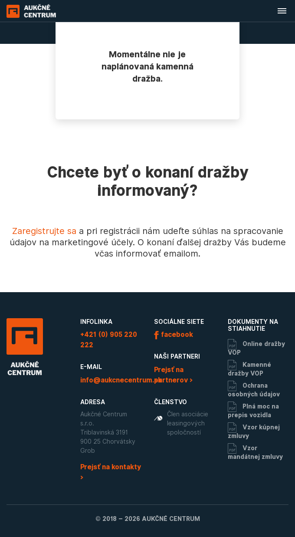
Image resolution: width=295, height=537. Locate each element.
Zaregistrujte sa (44, 231)
